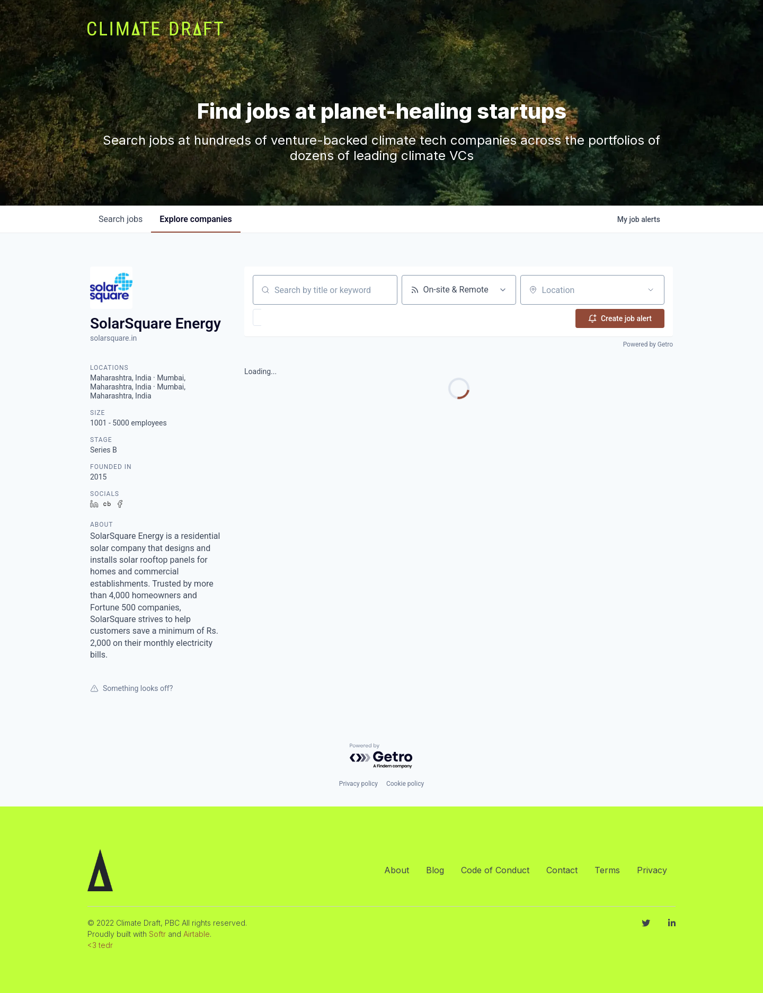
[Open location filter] (650, 290)
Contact (562, 870)
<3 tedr (100, 945)
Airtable (196, 933)
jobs (121, 219)
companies (195, 219)
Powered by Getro (648, 343)
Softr (157, 933)
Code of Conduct (495, 870)
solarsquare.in (113, 338)
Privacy (652, 870)
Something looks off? (131, 688)
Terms (607, 870)
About (396, 870)
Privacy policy (358, 783)
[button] (288, 317)
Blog (435, 870)
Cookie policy (405, 783)
